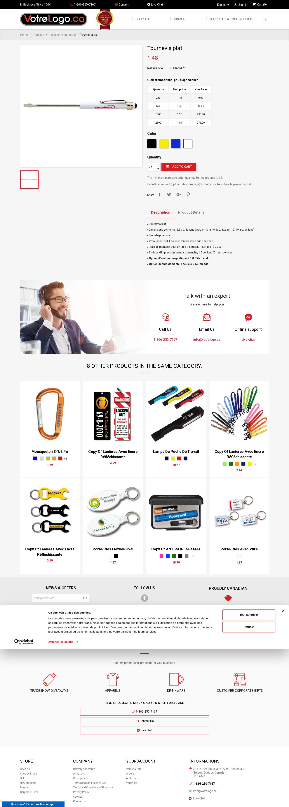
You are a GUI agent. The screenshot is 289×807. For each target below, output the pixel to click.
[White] (188, 144)
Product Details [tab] (191, 212)
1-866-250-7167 (110, 711)
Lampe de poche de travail (176, 451)
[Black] (152, 144)
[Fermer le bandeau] (283, 768)
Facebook (144, 598)
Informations (204, 740)
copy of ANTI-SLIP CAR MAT (176, 549)
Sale (22, 757)
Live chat (178, 711)
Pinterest (188, 194)
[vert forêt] (231, 464)
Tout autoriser (249, 772)
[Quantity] (151, 167)
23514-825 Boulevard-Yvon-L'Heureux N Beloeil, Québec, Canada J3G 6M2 (219, 752)
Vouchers (131, 762)
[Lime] (224, 464)
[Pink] (161, 556)
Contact (121, 4)
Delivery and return (84, 748)
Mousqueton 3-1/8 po (50, 451)
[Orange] (54, 458)
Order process (81, 757)
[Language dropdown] (223, 5)
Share (159, 194)
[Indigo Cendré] (243, 464)
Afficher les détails (60, 799)
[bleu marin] (185, 458)
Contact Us (144, 711)
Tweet (169, 194)
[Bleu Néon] (176, 144)
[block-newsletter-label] (56, 598)
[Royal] (168, 556)
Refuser (249, 784)
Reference (155, 68)
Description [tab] (160, 212)
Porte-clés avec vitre (239, 549)
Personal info (134, 748)
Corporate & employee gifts (231, 19)
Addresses (132, 757)
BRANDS (180, 19)
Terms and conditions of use (89, 762)
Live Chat (155, 4)
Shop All (142, 19)
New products (28, 762)
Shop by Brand (28, 753)
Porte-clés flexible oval (113, 549)
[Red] (60, 458)
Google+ (178, 194)
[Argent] (41, 458)
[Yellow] (164, 144)
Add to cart (178, 166)
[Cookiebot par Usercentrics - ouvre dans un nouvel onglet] (24, 800)
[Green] (48, 458)
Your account (141, 740)
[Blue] (35, 458)
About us (78, 753)
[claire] (239, 556)
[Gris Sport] (186, 556)
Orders (130, 753)
